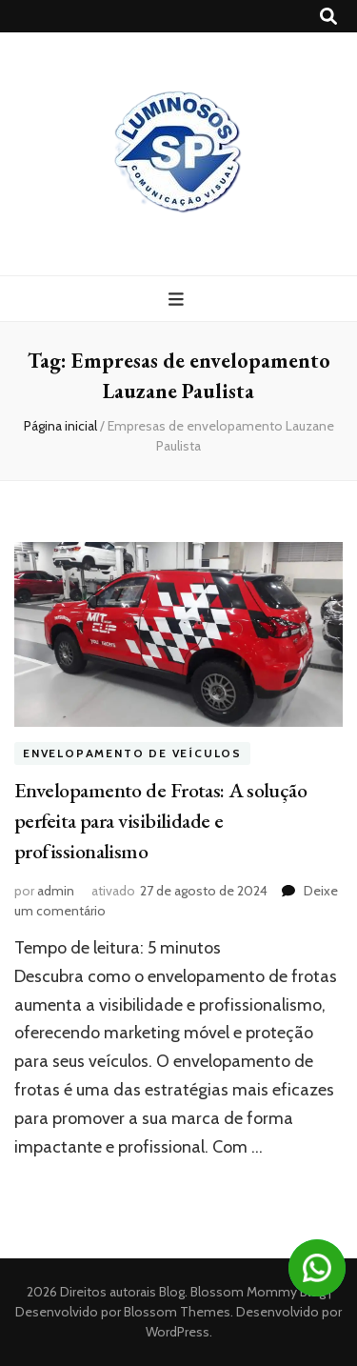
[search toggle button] (328, 17)
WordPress (177, 1331)
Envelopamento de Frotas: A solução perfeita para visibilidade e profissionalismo (160, 820)
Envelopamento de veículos (132, 753)
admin (55, 890)
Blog (172, 1291)
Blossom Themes (175, 1311)
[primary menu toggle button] (178, 300)
